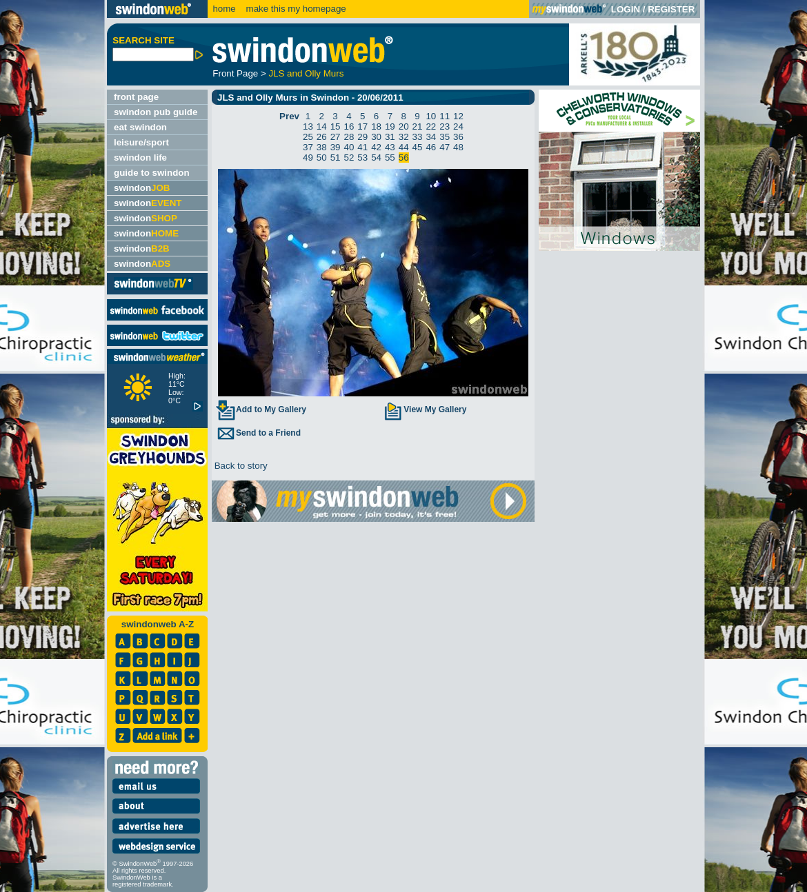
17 (362, 126)
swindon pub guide (155, 112)
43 (390, 147)
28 (348, 137)
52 (348, 157)
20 (404, 126)
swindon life (140, 157)
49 (308, 157)
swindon (142, 188)
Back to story (240, 465)
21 (417, 126)
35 (444, 137)
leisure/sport (141, 142)
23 (444, 126)
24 (458, 126)
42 (376, 147)
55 (390, 157)
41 (362, 147)
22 (431, 126)
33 (417, 137)
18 (376, 126)
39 (335, 147)
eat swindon (140, 127)
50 (322, 157)
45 (417, 147)
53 (362, 157)
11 (444, 116)
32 (404, 137)
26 (322, 137)
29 (362, 137)
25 (308, 137)
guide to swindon (152, 173)
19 (390, 126)
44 (404, 147)
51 (335, 157)
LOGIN (625, 9)
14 (322, 126)
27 (335, 137)
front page (136, 97)
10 (431, 116)
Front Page (235, 73)
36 (458, 137)
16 (348, 126)
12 (458, 116)
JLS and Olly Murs (305, 73)
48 (458, 147)
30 (376, 137)
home (223, 8)
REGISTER (671, 9)
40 (348, 147)
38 (322, 147)
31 (390, 137)
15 (335, 126)
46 (431, 147)
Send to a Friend (258, 433)
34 (431, 137)
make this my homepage (294, 8)
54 (376, 157)
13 (308, 126)
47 (444, 147)
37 (308, 147)
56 (404, 157)
